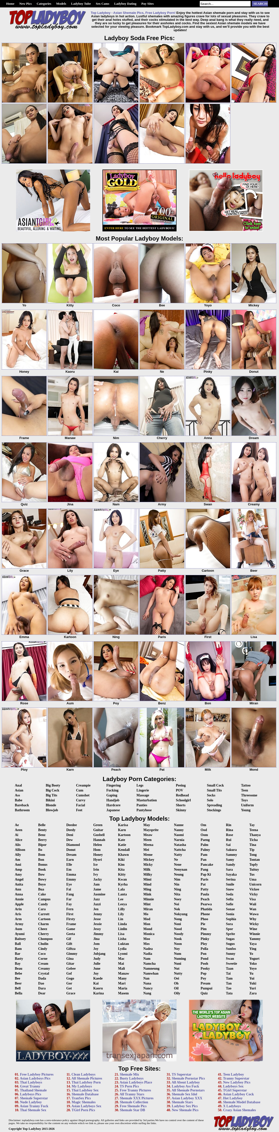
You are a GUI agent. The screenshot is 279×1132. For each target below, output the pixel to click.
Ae (17, 825)
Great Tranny (30, 1086)
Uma (253, 879)
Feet (79, 810)
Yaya (253, 944)
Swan (230, 958)
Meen (147, 840)
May (146, 825)
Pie (203, 924)
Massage (143, 795)
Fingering (113, 785)
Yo (251, 954)
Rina (229, 830)
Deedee (71, 825)
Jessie (97, 924)
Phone (205, 914)
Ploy (204, 944)
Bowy (42, 879)
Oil (176, 988)
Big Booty (53, 785)
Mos (146, 944)
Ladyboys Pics (30, 1094)
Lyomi (122, 954)
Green (97, 825)
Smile (230, 884)
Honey (98, 855)
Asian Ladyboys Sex (86, 1106)
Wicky (254, 924)
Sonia (230, 914)
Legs (140, 785)
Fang (70, 894)
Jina (96, 939)
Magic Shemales (84, 1102)
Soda (229, 894)
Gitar (70, 963)
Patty (205, 889)
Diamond (73, 845)
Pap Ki (206, 874)
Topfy (253, 864)
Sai (228, 845)
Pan (203, 859)
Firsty (70, 919)
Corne (42, 958)
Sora (229, 924)
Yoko (253, 963)
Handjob (113, 800)
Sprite (230, 934)
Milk (146, 869)
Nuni (177, 963)
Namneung (151, 968)
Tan (229, 983)
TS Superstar (181, 1074)
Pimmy (206, 934)
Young (245, 810)
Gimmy (71, 954)
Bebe (18, 973)
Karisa (123, 825)
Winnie (254, 934)
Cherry (43, 934)
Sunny (230, 954)
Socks (211, 795)
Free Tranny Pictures (135, 1090)
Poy (203, 978)
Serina (231, 879)
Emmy (71, 879)
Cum (79, 790)
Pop (203, 973)
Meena (148, 845)
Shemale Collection (134, 1102)
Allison (20, 850)
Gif (68, 939)
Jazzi (97, 904)
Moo (146, 939)
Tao (228, 988)
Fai (68, 889)
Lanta (122, 894)
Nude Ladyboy (31, 1102)
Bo (40, 850)
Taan (229, 968)
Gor (69, 983)
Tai (228, 973)
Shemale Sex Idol (184, 1094)
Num (177, 954)
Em (68, 869)
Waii (252, 904)
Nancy (148, 988)
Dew (69, 840)
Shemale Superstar (34, 1098)
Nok (177, 909)
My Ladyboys (82, 1086)
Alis (17, 845)
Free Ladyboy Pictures (37, 1074)
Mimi (147, 879)
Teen (244, 790)
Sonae (230, 909)
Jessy (97, 929)
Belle (42, 825)
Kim (121, 864)
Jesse (97, 919)
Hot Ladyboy (232, 1098)
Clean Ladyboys (84, 1074)
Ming (147, 889)
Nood (178, 929)
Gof (69, 973)
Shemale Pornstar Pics (188, 1078)
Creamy (44, 968)
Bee (17, 978)
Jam (96, 884)
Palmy (205, 850)
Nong (178, 919)
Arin (18, 909)
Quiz (204, 993)
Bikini (50, 800)
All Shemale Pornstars (188, 1090)
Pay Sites (147, 3)
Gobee (71, 968)
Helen (97, 845)
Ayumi (19, 934)
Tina (252, 845)
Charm (43, 924)
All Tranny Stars (132, 1094)
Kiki (121, 859)
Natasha (180, 845)
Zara (253, 993)
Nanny (179, 830)
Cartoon (44, 919)
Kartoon (124, 835)
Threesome (249, 795)
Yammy (255, 939)
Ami (18, 864)
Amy (18, 874)
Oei (176, 978)
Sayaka (231, 874)
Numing (180, 958)
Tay (252, 825)
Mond (147, 929)
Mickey (148, 859)
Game (70, 929)
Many (122, 978)
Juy (96, 973)
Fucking (112, 790)
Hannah (99, 840)
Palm (204, 845)
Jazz (96, 899)
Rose (229, 835)
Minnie (148, 899)
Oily (177, 993)
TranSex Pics (81, 1098)
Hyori (97, 859)
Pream (205, 983)
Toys (244, 800)
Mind (147, 884)
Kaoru (98, 988)
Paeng (205, 840)
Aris (18, 914)
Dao (41, 983)
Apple (19, 904)
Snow (230, 889)
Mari (121, 983)
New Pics (25, 3)
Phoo (204, 919)
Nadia (147, 954)
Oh (176, 983)
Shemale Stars (182, 1102)
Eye (69, 884)
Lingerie (143, 790)
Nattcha (179, 850)
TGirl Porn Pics (83, 1110)
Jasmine (99, 894)
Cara (42, 909)
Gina (70, 958)
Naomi (179, 835)
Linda (122, 924)
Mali (121, 968)
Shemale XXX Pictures (137, 1098)
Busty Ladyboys (131, 1078)
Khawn (123, 855)
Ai (16, 835)
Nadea (148, 949)
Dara (42, 988)
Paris (204, 879)
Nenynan (180, 869)
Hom (97, 850)
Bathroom (22, 810)
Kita (121, 869)
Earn (70, 859)
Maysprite (150, 830)
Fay (69, 904)
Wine (253, 929)
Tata (229, 993)
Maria (122, 988)
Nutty (178, 973)
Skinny (181, 810)
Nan (146, 978)
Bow (41, 874)
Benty (42, 830)
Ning (177, 889)
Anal (18, 785)
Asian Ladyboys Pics (35, 1078)
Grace (70, 993)
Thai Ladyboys (31, 1082)
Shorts (180, 805)
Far (69, 899)
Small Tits (214, 790)
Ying (252, 949)
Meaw (147, 835)
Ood (204, 830)
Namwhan (150, 973)
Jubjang (99, 954)
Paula (205, 894)
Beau (18, 968)
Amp (18, 869)
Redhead (182, 795)
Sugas (230, 939)
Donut (70, 850)
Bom (41, 855)
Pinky (205, 939)
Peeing (181, 785)
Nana (147, 983)
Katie (122, 845)
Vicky (253, 894)
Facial (80, 805)
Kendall (124, 850)
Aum (18, 929)
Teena (253, 830)
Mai (121, 963)
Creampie (83, 785)
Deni (69, 835)
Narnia (179, 840)
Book (42, 869)
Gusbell (99, 835)
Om (203, 825)
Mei (146, 850)
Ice (95, 864)
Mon (146, 924)
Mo (145, 914)
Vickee (254, 889)
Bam (18, 949)
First (69, 914)
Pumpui (206, 988)
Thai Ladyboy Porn (86, 1082)
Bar (17, 954)
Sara (229, 869)
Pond (204, 958)
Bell (17, 988)
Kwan (122, 879)
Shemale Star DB (132, 1110)
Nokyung (180, 914)
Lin (120, 919)
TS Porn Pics (129, 1086)
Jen (96, 909)
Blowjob (52, 810)
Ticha (253, 840)
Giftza (70, 949)
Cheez (42, 929)
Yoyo (253, 968)
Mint (147, 904)
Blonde (51, 805)
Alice (18, 840)
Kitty (122, 874)
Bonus (42, 864)
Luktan (123, 944)
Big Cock (52, 790)
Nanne (178, 825)
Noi (176, 904)
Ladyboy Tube (81, 3)
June (96, 968)
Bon (41, 859)
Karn (122, 830)
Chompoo (45, 939)
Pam (204, 855)
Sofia (229, 899)
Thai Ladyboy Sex (85, 1090)
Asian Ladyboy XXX (187, 1098)
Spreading (214, 805)
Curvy (80, 800)
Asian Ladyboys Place (136, 1082)
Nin (176, 884)
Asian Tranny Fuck (34, 1106)
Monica (148, 934)
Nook (178, 939)
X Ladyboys (232, 1106)
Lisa (121, 934)
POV (179, 790)
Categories (44, 3)
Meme (147, 855)
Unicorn (255, 884)
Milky (147, 874)
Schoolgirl (183, 800)
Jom (96, 944)
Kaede (98, 978)
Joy (96, 949)
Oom (204, 835)
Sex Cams (102, 3)
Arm (18, 919)
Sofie (229, 904)
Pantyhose (144, 810)
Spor (229, 929)
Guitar (98, 830)
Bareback (22, 805)
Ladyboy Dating (125, 3)
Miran (148, 909)
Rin (228, 825)
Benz (42, 835)
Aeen (18, 830)
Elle (69, 864)
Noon (178, 944)
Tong (253, 855)
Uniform (247, 805)
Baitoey (20, 939)
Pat (203, 884)
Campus (44, 899)
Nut (176, 968)
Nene (177, 864)
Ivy (95, 874)
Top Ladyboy (31, 1129)
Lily (121, 914)
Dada (42, 978)
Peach (205, 899)
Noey (177, 899)
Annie (19, 899)
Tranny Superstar (236, 1078)
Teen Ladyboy (233, 1074)
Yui (252, 978)
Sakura (231, 850)
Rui (228, 840)
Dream (71, 855)
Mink (147, 894)
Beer (18, 983)
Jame (97, 889)
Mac (121, 958)
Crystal (43, 973)
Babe (18, 800)
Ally (18, 855)
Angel (19, 879)
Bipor (42, 845)
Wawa (254, 914)
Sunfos (231, 949)
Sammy (231, 855)
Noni (177, 924)
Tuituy (254, 869)
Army (19, 924)
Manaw (123, 973)
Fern (69, 909)
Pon (203, 954)
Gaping (111, 795)
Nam (146, 958)
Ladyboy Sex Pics (185, 1106)
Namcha (149, 963)
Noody (178, 934)
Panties (142, 805)
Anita (19, 884)
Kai (96, 983)
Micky (148, 864)
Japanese (113, 810)
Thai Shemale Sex (33, 1110)
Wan (252, 909)
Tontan (254, 859)
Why (253, 919)
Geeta (70, 934)
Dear (42, 993)
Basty (19, 958)
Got (69, 988)
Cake (42, 894)
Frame (71, 924)
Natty (178, 855)
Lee (120, 899)
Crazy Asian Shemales (239, 1110)
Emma (71, 874)
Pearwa (206, 904)
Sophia (231, 919)
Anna (19, 894)
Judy (97, 958)
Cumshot (82, 795)
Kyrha (123, 884)
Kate (121, 840)
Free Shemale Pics (133, 1106)
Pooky (205, 968)
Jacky (97, 879)
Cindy (42, 949)
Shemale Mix (129, 1074)
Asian (19, 790)
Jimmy (98, 934)
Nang (147, 993)
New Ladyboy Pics (236, 1082)
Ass (17, 795)
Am (17, 859)
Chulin (43, 944)
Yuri (252, 988)
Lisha (122, 939)
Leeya (122, 904)
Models (61, 3)
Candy (43, 904)
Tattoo (245, 785)
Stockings (214, 810)
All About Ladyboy (186, 1082)
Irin (96, 869)
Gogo (70, 978)
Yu (251, 973)
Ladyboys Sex (233, 1086)
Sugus (230, 944)
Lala (121, 889)
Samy (230, 859)
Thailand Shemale (33, 1090)
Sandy (230, 864)
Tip (252, 850)
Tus (252, 874)
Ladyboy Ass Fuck (185, 1086)
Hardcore (113, 805)
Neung (178, 874)
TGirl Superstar (235, 1090)
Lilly (121, 909)
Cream (43, 963)
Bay (17, 963)
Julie (96, 963)
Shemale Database (85, 1094)
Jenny (97, 914)
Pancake (207, 864)
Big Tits (51, 795)
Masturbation (147, 800)
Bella (18, 993)
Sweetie (231, 963)
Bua (41, 889)
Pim (204, 929)
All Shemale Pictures (87, 1078)
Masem (123, 993)
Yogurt (254, 958)
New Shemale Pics (185, 1110)
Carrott (44, 914)
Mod (146, 919)
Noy (177, 949)
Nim (177, 879)
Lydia (122, 949)
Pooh (204, 963)
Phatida (206, 909)
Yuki (252, 983)
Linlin (122, 929)
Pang (204, 869)
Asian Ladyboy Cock (238, 1094)
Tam (229, 978)
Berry (42, 840)
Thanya (255, 835)
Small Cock (215, 785)
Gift (69, 944)
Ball (18, 944)
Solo (210, 800)
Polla (204, 949)
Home (10, 3)
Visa (252, 899)
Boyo (42, 884)
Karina (98, 993)
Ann (18, 889)
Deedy (70, 830)
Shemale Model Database (241, 1102)
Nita (177, 894)
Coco (42, 954)
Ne (176, 859)
